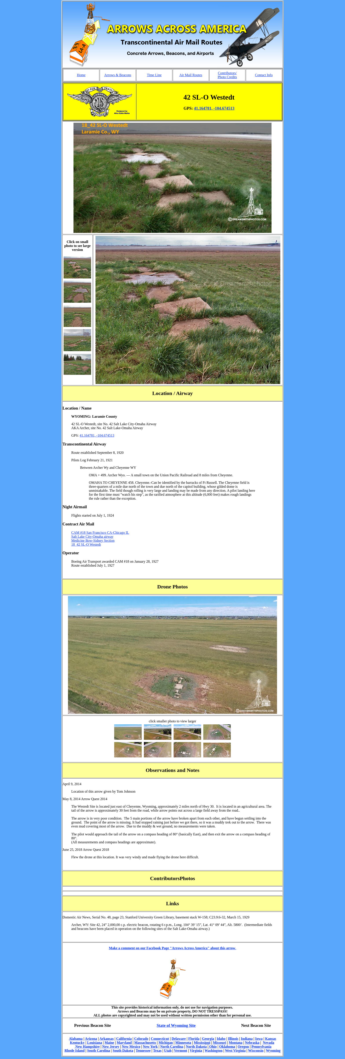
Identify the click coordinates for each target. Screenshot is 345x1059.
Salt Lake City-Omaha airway (92, 536)
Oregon (243, 1046)
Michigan (165, 1042)
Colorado (141, 1038)
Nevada (268, 1042)
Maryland (124, 1042)
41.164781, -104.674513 (214, 108)
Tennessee (143, 1050)
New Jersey (110, 1046)
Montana (235, 1042)
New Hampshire (87, 1046)
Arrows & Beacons (117, 75)
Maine (109, 1042)
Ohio (212, 1046)
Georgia (208, 1038)
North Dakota (196, 1046)
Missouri (219, 1042)
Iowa (259, 1038)
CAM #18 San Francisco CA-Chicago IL (100, 532)
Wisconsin (256, 1050)
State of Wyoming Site (176, 1025)
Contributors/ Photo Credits (227, 75)
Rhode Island (74, 1050)
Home (81, 75)
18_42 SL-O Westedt (86, 544)
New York (150, 1046)
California (124, 1038)
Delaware (179, 1038)
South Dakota (123, 1050)
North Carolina (171, 1046)
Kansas (270, 1038)
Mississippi (202, 1042)
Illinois (233, 1038)
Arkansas (106, 1038)
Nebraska (252, 1042)
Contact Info (264, 75)
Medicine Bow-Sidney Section (92, 540)
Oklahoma (227, 1046)
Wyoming (273, 1050)
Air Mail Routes (190, 75)
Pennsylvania (261, 1046)
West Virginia (235, 1050)
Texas (157, 1050)
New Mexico (131, 1046)
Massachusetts (145, 1042)
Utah (168, 1050)
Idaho (221, 1038)
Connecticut (160, 1038)
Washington (213, 1050)
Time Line (154, 75)
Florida (194, 1038)
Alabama (76, 1038)
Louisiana (94, 1042)
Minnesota (183, 1042)
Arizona (91, 1038)
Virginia (196, 1050)
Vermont (180, 1050)
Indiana (247, 1038)
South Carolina (98, 1050)
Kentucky (77, 1042)
